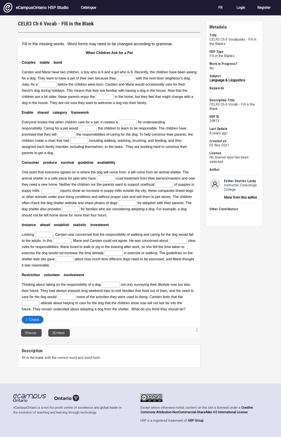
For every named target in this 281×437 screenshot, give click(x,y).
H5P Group (196, 421)
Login (240, 7)
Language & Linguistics (227, 80)
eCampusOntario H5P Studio (36, 8)
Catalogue (88, 7)
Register (263, 7)
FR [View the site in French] (220, 7)
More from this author (240, 197)
